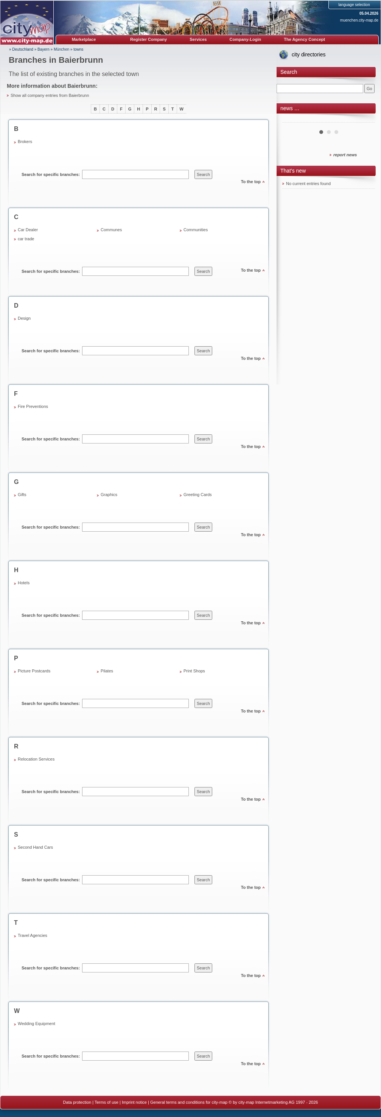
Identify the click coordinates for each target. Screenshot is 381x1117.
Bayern (43, 49)
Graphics (109, 494)
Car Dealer (28, 229)
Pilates (107, 671)
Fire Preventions (33, 406)
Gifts (22, 494)
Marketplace (84, 39)
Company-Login (245, 39)
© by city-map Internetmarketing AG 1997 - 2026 (273, 1102)
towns (78, 49)
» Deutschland (21, 49)
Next (365, 120)
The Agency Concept (304, 39)
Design (24, 318)
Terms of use (106, 1102)
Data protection (77, 1102)
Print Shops (194, 671)
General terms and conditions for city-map (188, 1102)
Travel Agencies (32, 935)
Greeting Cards (198, 494)
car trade (26, 238)
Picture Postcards (34, 671)
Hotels (24, 582)
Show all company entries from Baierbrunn (50, 95)
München (61, 49)
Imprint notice (134, 1102)
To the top (251, 181)
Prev (292, 120)
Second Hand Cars (35, 847)
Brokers (25, 141)
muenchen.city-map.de (359, 20)
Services (198, 39)
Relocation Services (36, 759)
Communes (111, 229)
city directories (308, 54)
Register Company (148, 39)
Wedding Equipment (36, 1023)
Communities (196, 229)
